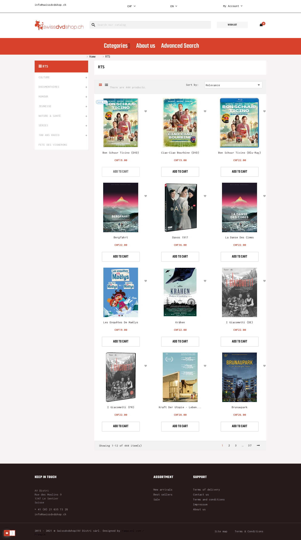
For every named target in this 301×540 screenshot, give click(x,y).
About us (199, 509)
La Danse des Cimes (239, 237)
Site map (221, 531)
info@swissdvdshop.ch (50, 4)
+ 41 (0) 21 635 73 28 (51, 509)
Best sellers (162, 494)
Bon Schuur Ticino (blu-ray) (239, 152)
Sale (156, 499)
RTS (45, 66)
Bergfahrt (121, 237)
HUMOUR (43, 96)
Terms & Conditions (249, 531)
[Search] (150, 25)
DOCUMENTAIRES (49, 86)
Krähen (180, 322)
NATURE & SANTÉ (50, 115)
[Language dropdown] (174, 6)
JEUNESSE (45, 106)
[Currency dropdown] (131, 6)
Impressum (200, 504)
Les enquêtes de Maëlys (120, 322)
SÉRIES (43, 125)
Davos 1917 (180, 237)
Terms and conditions (209, 499)
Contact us (201, 494)
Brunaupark (240, 407)
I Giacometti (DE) (239, 322)
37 (250, 445)
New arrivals (162, 489)
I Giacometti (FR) (120, 407)
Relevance (233, 85)
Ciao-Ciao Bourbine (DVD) (180, 152)
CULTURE (44, 77)
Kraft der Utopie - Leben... (180, 407)
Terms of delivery (206, 489)
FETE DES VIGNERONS (53, 144)
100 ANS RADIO (49, 135)
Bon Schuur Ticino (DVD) (121, 152)
